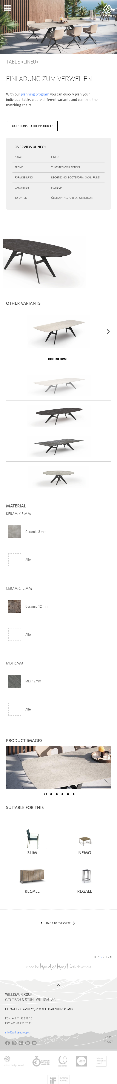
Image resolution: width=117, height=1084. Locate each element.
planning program (35, 94)
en (101, 957)
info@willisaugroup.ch (18, 1032)
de (95, 957)
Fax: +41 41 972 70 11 (18, 1023)
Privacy (108, 1041)
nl (111, 957)
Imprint (108, 1037)
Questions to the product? (32, 126)
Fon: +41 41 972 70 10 (18, 1018)
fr (106, 957)
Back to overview (58, 923)
